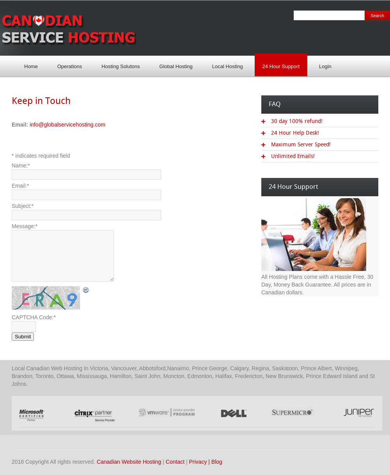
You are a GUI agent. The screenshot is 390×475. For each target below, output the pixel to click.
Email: (20, 186)
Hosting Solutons (119, 64)
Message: (24, 226)
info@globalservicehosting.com (67, 124)
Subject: (23, 206)
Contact (175, 462)
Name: (21, 165)
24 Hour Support (279, 64)
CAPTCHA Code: (34, 317)
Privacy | (200, 462)
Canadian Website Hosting (129, 462)
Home (31, 66)
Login (323, 64)
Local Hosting (225, 64)
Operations (69, 66)
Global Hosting (176, 66)
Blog (216, 462)
